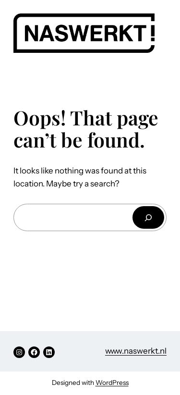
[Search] (148, 217)
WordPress (112, 382)
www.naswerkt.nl (136, 351)
